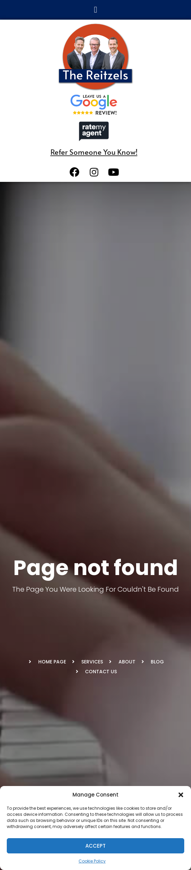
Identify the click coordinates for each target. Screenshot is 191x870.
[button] (180, 794)
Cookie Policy (92, 861)
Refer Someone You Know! (93, 152)
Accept (95, 845)
